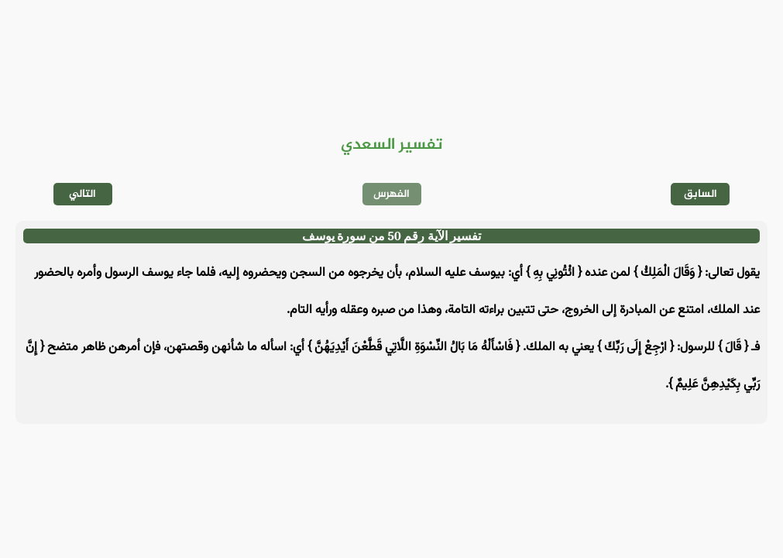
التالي (82, 194)
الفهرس (391, 194)
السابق (700, 194)
